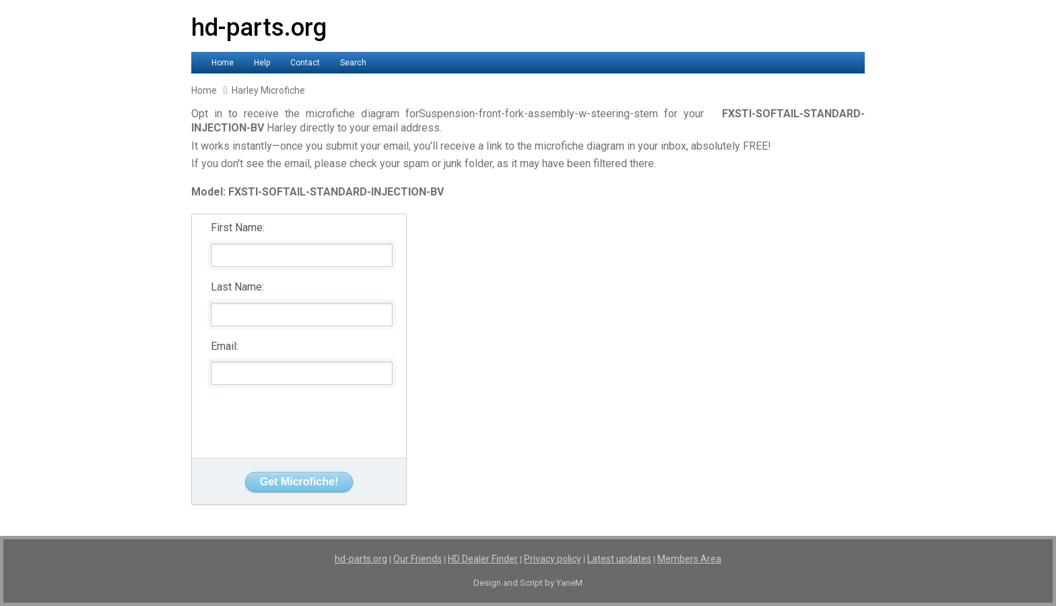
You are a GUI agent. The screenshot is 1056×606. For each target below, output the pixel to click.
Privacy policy (552, 558)
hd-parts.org (259, 27)
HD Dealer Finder (483, 558)
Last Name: (237, 286)
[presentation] (299, 418)
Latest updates (619, 558)
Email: (224, 346)
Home (222, 62)
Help (262, 62)
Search (353, 62)
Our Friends (417, 558)
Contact (305, 62)
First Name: (238, 227)
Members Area (689, 558)
